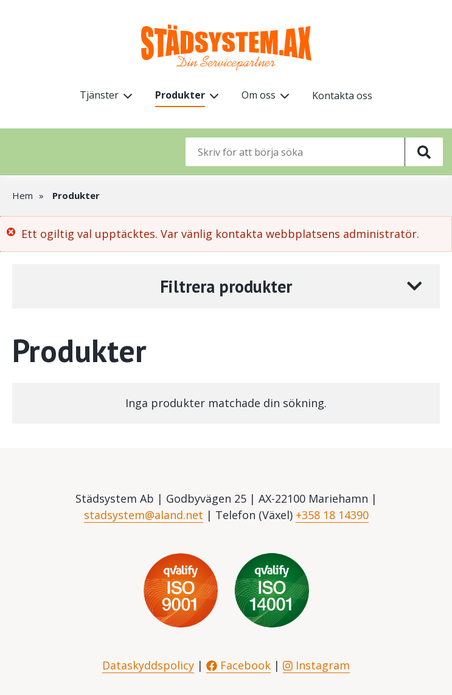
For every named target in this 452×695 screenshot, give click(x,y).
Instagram (316, 665)
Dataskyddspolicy (148, 665)
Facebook (238, 665)
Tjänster (99, 95)
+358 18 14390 (332, 515)
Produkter (180, 95)
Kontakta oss (342, 95)
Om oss (259, 95)
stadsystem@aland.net (143, 515)
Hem (22, 195)
